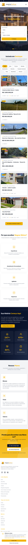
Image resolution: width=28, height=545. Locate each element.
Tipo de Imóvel (4, 27)
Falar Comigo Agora (14, 445)
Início (2, 479)
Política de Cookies (4, 493)
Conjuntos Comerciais (22, 68)
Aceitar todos (14, 540)
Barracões (12, 68)
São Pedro (3, 518)
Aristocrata (3, 520)
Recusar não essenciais (14, 543)
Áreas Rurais (13, 71)
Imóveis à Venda (4, 483)
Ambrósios (3, 524)
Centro (2, 516)
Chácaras (20, 71)
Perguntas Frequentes (5, 487)
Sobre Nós (3, 481)
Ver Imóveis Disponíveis (14, 449)
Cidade (3, 32)
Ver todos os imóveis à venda (14, 223)
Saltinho (2, 522)
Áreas (7, 71)
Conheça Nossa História (8, 326)
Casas (10, 66)
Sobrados (22, 66)
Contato (2, 485)
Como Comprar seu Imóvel (6, 489)
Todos (5, 66)
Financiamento (3, 495)
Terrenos (16, 66)
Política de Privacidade (5, 491)
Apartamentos (5, 68)
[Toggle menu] (26, 4)
